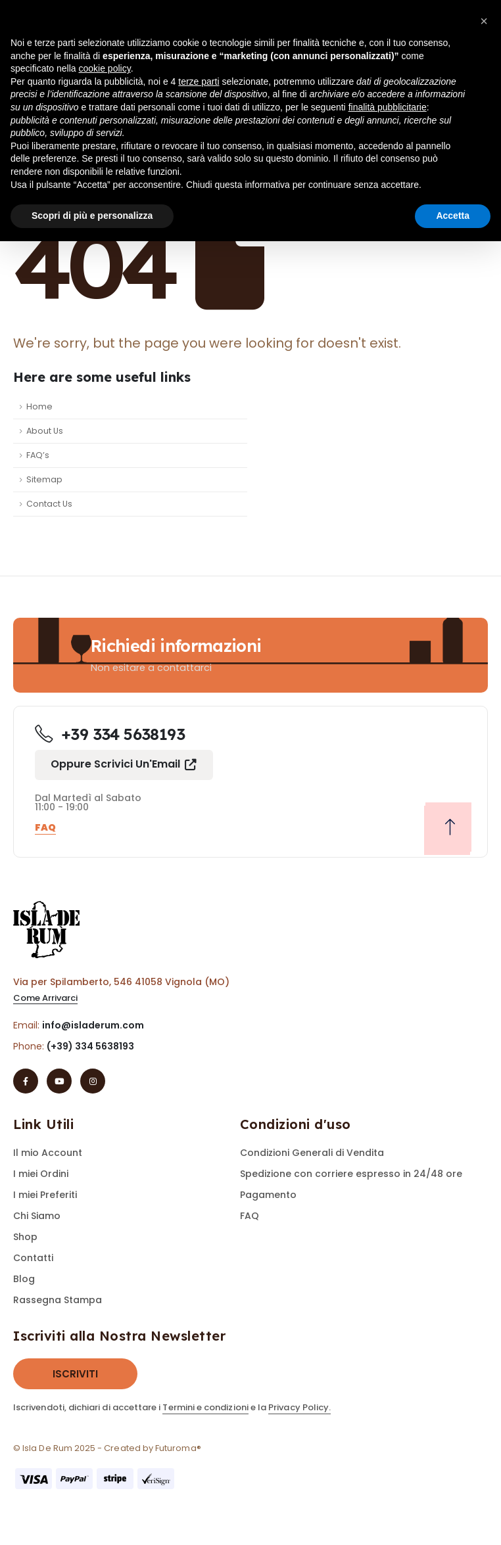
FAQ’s (37, 455)
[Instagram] (92, 1081)
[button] (124, 765)
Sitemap (44, 479)
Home (39, 406)
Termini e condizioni (205, 1407)
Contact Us (49, 503)
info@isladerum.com (93, 1025)
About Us (44, 430)
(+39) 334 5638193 (90, 1046)
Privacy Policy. (299, 1407)
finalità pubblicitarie (387, 107)
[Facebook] (25, 1081)
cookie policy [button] (105, 68)
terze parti (198, 81)
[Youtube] (59, 1081)
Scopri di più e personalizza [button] (92, 215)
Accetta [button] (452, 215)
